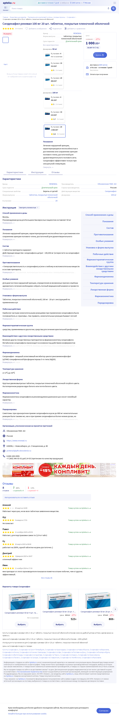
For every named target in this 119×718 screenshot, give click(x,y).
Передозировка (105, 302)
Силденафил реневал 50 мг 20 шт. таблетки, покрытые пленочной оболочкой (98, 611)
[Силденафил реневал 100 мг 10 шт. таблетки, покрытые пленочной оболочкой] (54, 116)
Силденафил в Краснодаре (55, 649)
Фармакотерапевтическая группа (100, 260)
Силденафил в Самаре (29, 657)
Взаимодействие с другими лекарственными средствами (99, 269)
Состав (109, 227)
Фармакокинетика (104, 296)
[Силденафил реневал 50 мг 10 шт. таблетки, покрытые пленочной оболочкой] (53, 67)
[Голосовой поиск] (108, 9)
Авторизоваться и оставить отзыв (19, 497)
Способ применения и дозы (99, 214)
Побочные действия (103, 254)
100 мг (113, 195)
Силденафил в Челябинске (70, 657)
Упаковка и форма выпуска (99, 247)
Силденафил (71, 17)
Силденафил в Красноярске (89, 655)
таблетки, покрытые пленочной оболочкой (43, 196)
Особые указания (104, 241)
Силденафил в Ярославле (91, 657)
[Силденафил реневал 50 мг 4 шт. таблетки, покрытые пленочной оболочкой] (53, 55)
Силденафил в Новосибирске (78, 649)
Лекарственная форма (101, 289)
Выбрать (22, 624)
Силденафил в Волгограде (13, 655)
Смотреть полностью (29, 207)
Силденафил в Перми (51, 655)
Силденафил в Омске (11, 652)
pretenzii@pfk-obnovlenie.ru (19, 450)
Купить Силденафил (10, 649)
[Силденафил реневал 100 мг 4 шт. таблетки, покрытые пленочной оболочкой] (53, 101)
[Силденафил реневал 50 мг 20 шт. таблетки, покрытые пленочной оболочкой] (53, 82)
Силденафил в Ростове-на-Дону (74, 652)
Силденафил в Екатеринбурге (98, 652)
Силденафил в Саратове (32, 655)
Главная (5, 17)
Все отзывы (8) (46, 578)
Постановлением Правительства (29, 672)
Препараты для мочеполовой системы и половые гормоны (46, 17)
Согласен (103, 710)
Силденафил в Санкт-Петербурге (31, 649)
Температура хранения (101, 283)
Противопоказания (103, 234)
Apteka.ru (33, 662)
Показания (107, 221)
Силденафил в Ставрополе (49, 657)
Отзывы (56, 172)
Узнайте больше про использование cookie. (27, 713)
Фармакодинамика (103, 276)
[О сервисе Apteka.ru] (114, 3)
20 (56, 200)
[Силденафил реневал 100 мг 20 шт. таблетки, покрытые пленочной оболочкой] (54, 131)
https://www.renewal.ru (17, 440)
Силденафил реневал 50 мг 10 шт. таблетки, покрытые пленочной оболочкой (60, 611)
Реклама (112, 464)
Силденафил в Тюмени (11, 657)
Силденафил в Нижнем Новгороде (33, 652)
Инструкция (37, 172)
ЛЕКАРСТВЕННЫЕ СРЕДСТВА (18, 17)
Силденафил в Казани (68, 655)
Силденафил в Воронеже (99, 649)
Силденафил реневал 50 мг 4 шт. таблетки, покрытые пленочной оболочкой (22, 612)
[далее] (115, 609)
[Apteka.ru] (9, 3)
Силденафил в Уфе (54, 652)
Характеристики (15, 172)
